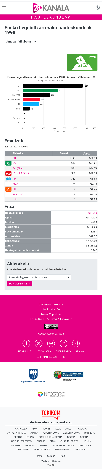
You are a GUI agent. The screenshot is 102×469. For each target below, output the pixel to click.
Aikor (35, 429)
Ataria (34, 433)
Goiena (84, 437)
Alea (58, 429)
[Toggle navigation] (4, 8)
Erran (30, 437)
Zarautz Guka (42, 449)
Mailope (30, 445)
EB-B (15, 184)
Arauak (80, 351)
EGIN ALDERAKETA (19, 283)
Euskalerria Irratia (50, 437)
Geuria (71, 437)
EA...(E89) (18, 168)
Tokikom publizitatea (50, 461)
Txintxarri (22, 449)
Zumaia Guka (62, 449)
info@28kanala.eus (61, 319)
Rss (64, 356)
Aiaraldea (21, 429)
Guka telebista (69, 441)
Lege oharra (43, 351)
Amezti (69, 429)
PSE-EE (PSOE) (21, 173)
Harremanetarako (47, 356)
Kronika (16, 445)
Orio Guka (85, 445)
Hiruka (87, 441)
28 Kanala (80, 449)
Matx (39, 456)
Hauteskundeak (51, 17)
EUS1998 (92, 213)
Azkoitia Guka (71, 433)
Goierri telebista (21, 441)
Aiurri (46, 429)
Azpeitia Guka (51, 433)
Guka (53, 441)
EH (14, 158)
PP (14, 178)
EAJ (14, 162)
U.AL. (15, 199)
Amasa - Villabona (21, 41)
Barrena (89, 433)
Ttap (62, 456)
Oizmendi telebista (63, 445)
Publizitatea (63, 351)
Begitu (18, 437)
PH (14, 189)
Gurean (51, 456)
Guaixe (41, 441)
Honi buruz (25, 351)
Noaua (43, 445)
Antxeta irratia (16, 433)
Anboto (82, 429)
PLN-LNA (18, 194)
